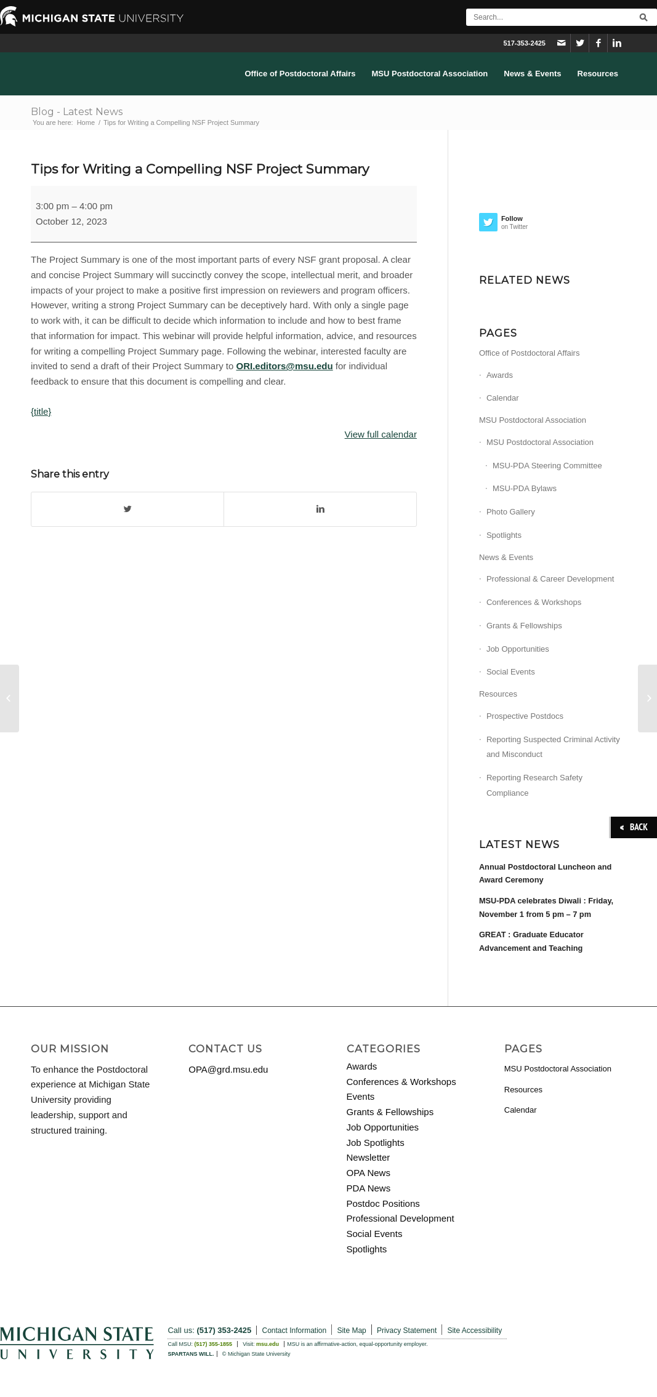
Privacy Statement (407, 1330)
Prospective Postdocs (524, 716)
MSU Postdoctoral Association (532, 420)
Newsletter (368, 1157)
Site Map (351, 1330)
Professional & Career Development (550, 578)
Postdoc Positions (383, 1203)
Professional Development (400, 1218)
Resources (498, 693)
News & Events (506, 557)
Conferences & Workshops (533, 602)
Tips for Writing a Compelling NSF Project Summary (200, 169)
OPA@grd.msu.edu (228, 1069)
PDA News (369, 1188)
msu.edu (267, 1344)
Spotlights (504, 535)
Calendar (502, 397)
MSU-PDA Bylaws (525, 488)
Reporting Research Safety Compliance (534, 785)
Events (361, 1096)
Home (86, 122)
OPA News (368, 1172)
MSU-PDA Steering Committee (547, 465)
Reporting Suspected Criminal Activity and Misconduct (553, 747)
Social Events (510, 671)
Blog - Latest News (77, 112)
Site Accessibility (474, 1330)
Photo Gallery (510, 511)
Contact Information (294, 1330)
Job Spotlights (376, 1142)
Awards (499, 375)
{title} (41, 411)
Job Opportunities (517, 649)
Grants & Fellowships (524, 625)
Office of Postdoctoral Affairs (529, 353)
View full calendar (381, 434)
